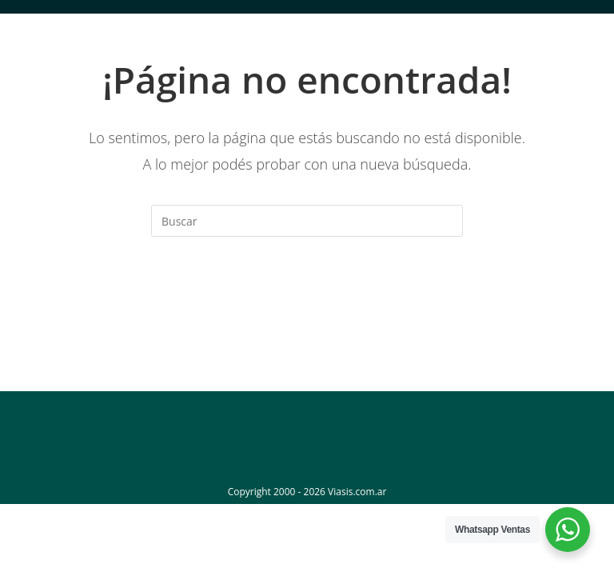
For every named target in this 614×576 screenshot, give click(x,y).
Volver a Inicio (307, 301)
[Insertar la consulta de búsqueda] (307, 221)
